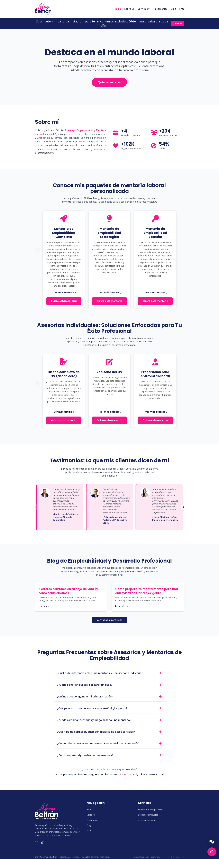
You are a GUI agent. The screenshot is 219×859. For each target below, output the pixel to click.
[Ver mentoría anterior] (37, 249)
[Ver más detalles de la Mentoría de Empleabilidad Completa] (64, 292)
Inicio (118, 8)
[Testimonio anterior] (36, 507)
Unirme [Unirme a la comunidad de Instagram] (178, 23)
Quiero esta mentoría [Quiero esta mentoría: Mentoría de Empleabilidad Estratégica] (109, 301)
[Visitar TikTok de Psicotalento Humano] (42, 842)
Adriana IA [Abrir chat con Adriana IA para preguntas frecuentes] (130, 774)
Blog (173, 8)
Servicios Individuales (148, 814)
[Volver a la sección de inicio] (43, 8)
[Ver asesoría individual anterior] (37, 383)
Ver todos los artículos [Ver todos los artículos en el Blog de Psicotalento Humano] (109, 620)
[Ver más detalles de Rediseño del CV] (109, 411)
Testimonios (160, 8)
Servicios (144, 8)
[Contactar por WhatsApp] (211, 851)
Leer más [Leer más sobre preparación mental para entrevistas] (121, 606)
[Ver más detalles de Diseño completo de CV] (64, 411)
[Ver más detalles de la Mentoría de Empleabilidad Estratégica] (109, 292)
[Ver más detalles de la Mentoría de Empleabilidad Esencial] (155, 292)
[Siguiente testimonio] (183, 507)
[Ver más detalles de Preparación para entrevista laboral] (155, 411)
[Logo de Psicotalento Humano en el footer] (46, 811)
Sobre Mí (129, 8)
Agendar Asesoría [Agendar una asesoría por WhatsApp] (146, 820)
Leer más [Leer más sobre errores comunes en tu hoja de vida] (44, 606)
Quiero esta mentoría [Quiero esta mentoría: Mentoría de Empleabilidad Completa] (64, 301)
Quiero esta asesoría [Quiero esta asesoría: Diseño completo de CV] (63, 420)
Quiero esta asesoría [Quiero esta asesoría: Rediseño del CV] (109, 420)
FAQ (181, 8)
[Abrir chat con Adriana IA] (211, 841)
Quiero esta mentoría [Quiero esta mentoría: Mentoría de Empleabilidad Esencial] (155, 301)
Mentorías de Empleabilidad (151, 809)
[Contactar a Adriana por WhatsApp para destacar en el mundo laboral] (109, 82)
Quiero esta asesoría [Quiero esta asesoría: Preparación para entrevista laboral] (155, 420)
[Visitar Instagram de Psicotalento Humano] (36, 842)
